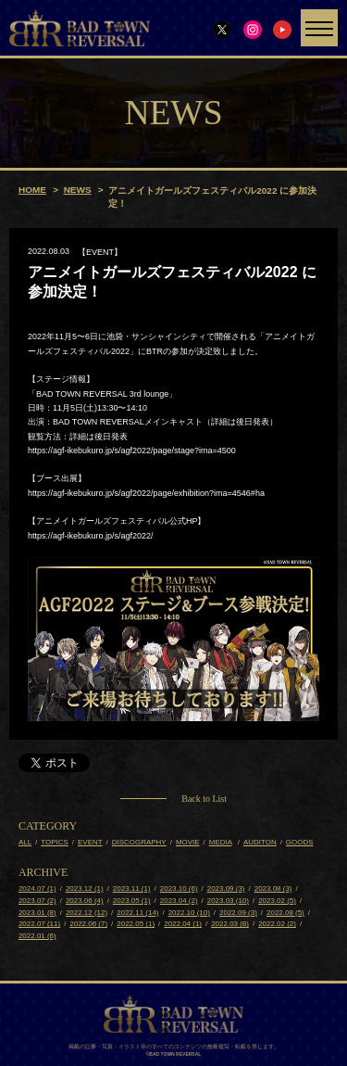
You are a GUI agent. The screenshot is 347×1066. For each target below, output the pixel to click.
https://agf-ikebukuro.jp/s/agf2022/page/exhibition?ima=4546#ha (146, 493)
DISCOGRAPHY (139, 843)
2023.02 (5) (277, 900)
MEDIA (220, 843)
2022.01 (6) (37, 936)
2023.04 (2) (179, 900)
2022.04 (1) (183, 924)
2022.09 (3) (238, 912)
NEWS (78, 189)
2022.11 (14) (137, 912)
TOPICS (54, 843)
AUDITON (260, 843)
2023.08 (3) (273, 888)
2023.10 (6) (179, 888)
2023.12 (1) (85, 888)
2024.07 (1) (37, 888)
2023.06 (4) (85, 900)
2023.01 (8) (37, 912)
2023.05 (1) (132, 900)
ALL (25, 843)
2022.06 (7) (88, 924)
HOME (32, 189)
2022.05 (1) (136, 924)
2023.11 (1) (132, 888)
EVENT (90, 843)
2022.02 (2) (277, 924)
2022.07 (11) (39, 924)
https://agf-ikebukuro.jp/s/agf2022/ (91, 535)
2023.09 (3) (226, 888)
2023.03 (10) (228, 900)
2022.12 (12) (86, 912)
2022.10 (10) (189, 912)
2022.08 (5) (285, 912)
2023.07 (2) (37, 900)
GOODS (300, 843)
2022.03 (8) (230, 924)
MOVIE (188, 843)
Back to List (204, 799)
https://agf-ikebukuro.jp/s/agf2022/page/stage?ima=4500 (132, 450)
